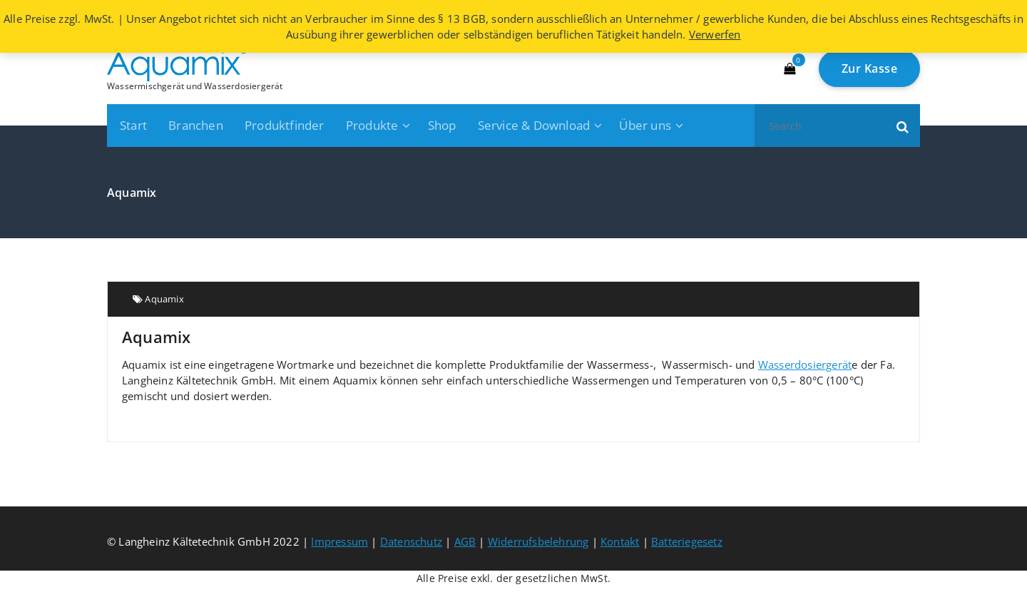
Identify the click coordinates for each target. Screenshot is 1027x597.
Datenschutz (411, 541)
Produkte (372, 125)
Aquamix (164, 298)
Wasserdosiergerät (805, 364)
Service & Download (534, 125)
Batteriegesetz (686, 541)
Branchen (195, 125)
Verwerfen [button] (715, 34)
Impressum (339, 541)
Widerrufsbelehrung (538, 541)
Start (133, 125)
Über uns (645, 125)
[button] (903, 125)
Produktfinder (285, 125)
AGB (465, 541)
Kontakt (620, 541)
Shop (442, 125)
